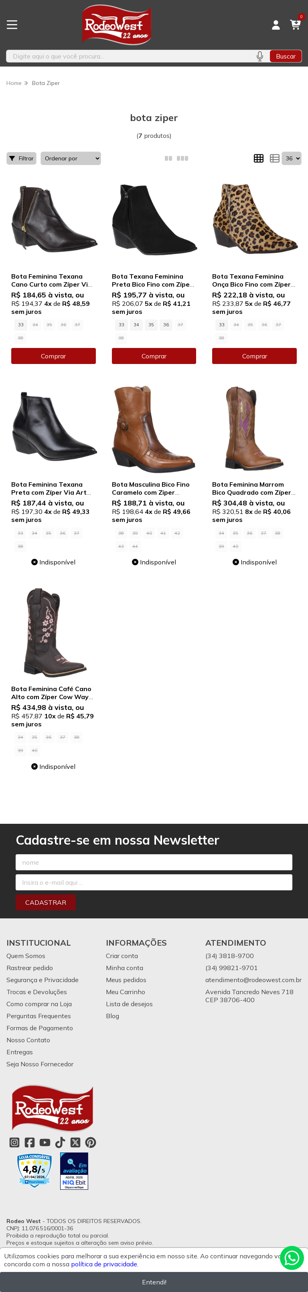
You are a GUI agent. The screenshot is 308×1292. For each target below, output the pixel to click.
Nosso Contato (28, 1040)
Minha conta (124, 968)
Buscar (286, 56)
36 (166, 325)
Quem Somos (25, 956)
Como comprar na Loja (39, 1004)
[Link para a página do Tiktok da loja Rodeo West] (60, 1142)
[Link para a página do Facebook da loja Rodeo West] (29, 1142)
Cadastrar (45, 902)
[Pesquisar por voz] (259, 56)
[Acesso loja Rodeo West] (276, 25)
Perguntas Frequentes (38, 1016)
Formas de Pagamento (39, 1028)
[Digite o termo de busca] (127, 56)
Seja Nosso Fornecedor (39, 1064)
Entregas (19, 1052)
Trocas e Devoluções (36, 992)
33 (21, 325)
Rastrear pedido (29, 968)
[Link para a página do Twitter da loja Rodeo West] (75, 1142)
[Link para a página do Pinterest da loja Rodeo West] (90, 1142)
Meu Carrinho (125, 992)
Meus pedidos (126, 980)
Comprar (53, 356)
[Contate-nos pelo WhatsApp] (292, 1258)
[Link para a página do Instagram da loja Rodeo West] (14, 1142)
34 (136, 325)
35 (151, 325)
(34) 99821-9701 (231, 968)
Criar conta (122, 956)
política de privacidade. (104, 1264)
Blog (112, 1016)
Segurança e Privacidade (42, 980)
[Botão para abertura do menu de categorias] (12, 25)
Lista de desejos (129, 1004)
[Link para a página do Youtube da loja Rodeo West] (45, 1142)
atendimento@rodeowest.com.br (253, 980)
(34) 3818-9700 (229, 956)
